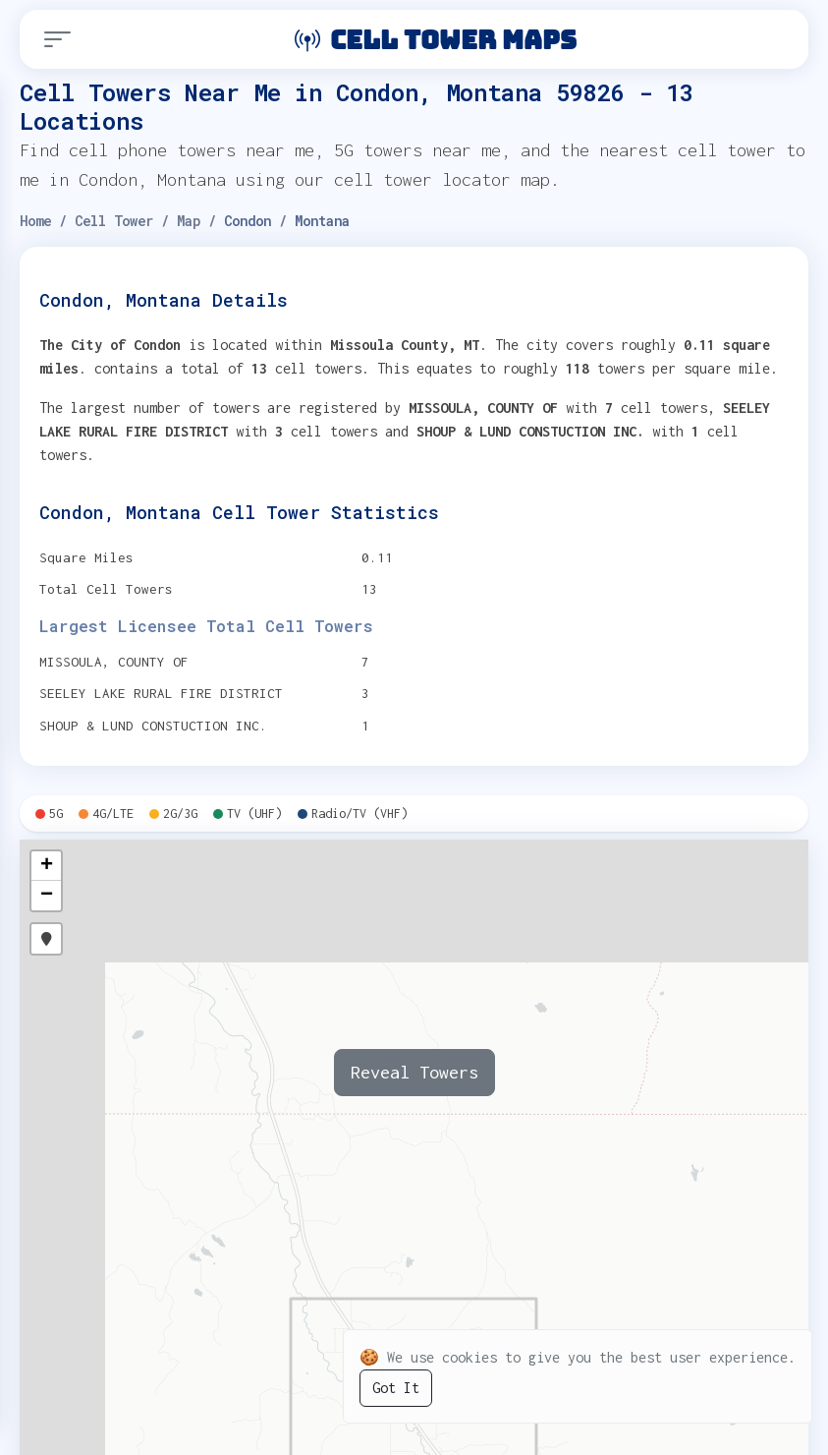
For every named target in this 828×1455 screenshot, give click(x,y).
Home (35, 220)
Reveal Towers (414, 1072)
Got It (395, 1387)
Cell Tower (114, 220)
